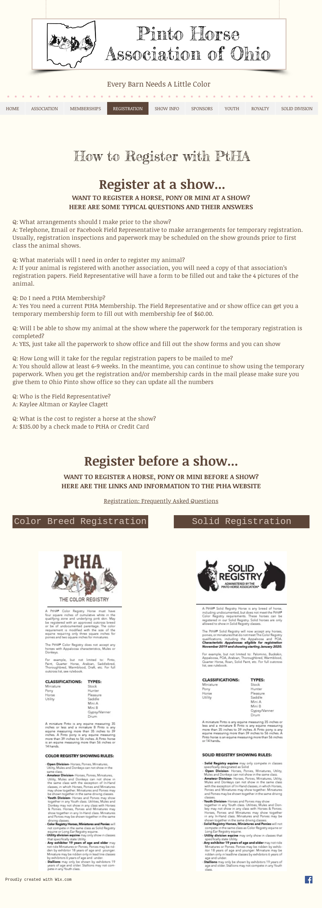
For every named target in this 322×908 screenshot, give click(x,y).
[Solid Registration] (242, 521)
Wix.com (63, 880)
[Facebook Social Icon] (308, 879)
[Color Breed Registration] (80, 521)
